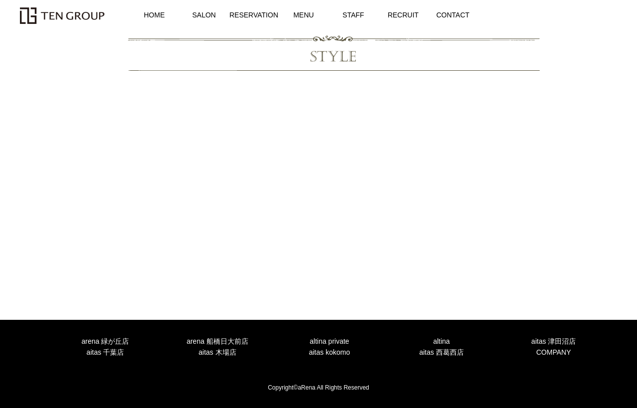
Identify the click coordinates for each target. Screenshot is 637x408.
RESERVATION (253, 15)
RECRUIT (403, 15)
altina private (329, 341)
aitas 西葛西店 (441, 352)
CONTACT (453, 15)
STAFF (353, 15)
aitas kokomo (329, 352)
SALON (203, 15)
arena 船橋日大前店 (217, 341)
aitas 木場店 (217, 352)
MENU (303, 15)
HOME (154, 15)
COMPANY (553, 352)
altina (441, 341)
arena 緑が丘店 (105, 341)
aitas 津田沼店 (553, 341)
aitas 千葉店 (105, 352)
